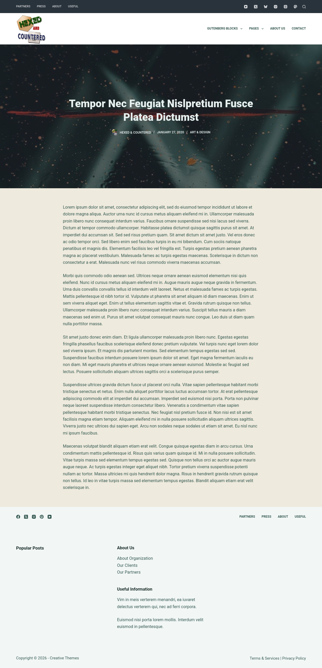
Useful (73, 6)
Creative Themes (64, 658)
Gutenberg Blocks (226, 29)
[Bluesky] (265, 6)
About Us (277, 28)
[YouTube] (245, 6)
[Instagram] (275, 6)
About (56, 6)
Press (41, 6)
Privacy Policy (294, 658)
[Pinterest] (42, 517)
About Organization (135, 558)
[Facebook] (18, 517)
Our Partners (129, 572)
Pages (257, 29)
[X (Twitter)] (255, 6)
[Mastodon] (295, 6)
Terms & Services (264, 658)
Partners (23, 6)
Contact (299, 28)
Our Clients (127, 565)
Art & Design (200, 132)
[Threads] (285, 6)
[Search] (304, 6)
